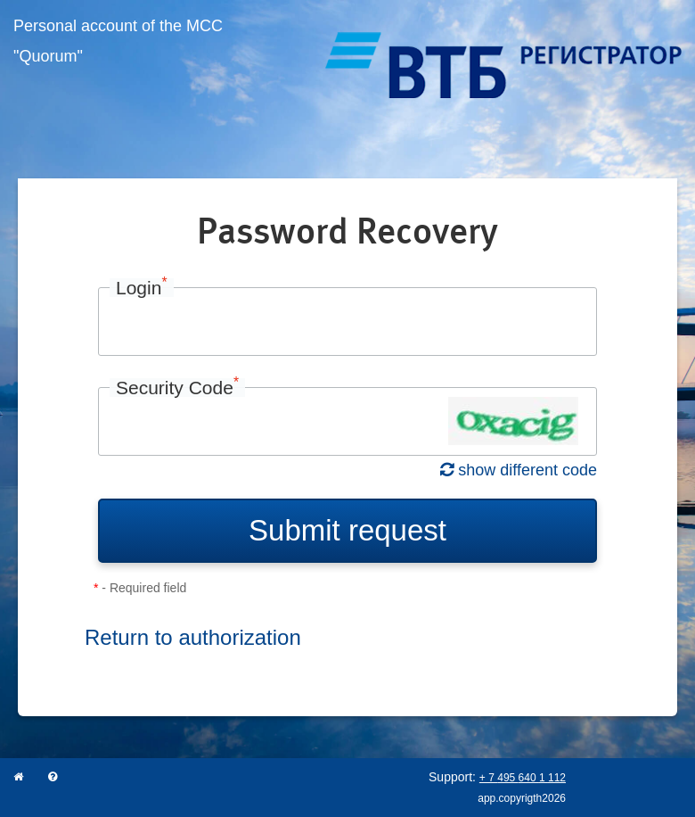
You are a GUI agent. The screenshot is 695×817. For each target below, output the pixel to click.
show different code (518, 470)
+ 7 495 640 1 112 (522, 778)
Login (142, 287)
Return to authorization (193, 637)
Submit (347, 530)
